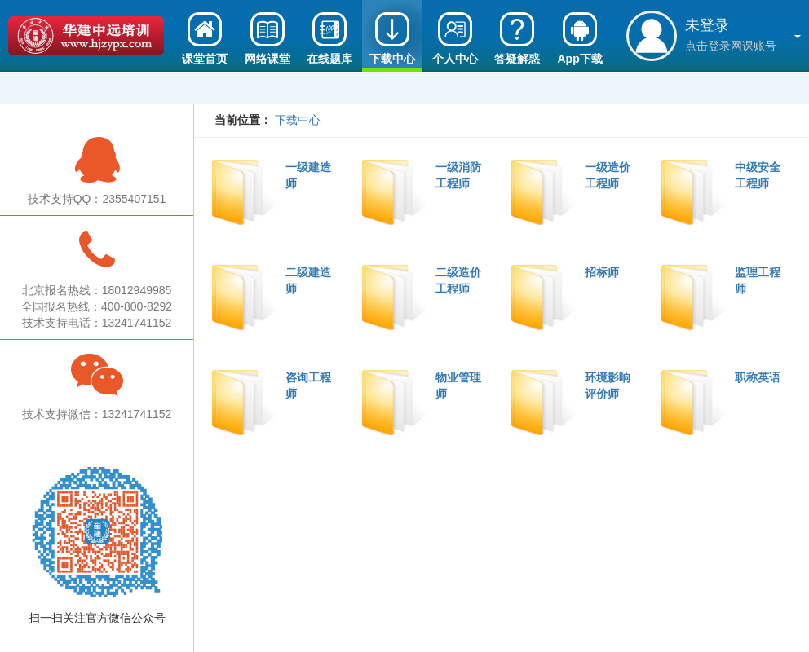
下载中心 (298, 119)
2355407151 (134, 198)
